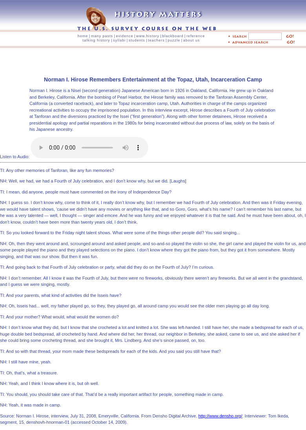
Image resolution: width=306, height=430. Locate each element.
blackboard (173, 36)
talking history (96, 40)
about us (191, 40)
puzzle (174, 40)
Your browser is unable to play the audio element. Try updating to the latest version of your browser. (89, 147)
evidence (124, 36)
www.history (147, 36)
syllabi (119, 40)
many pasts (102, 36)
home (83, 36)
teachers (156, 40)
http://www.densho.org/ (220, 416)
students (137, 40)
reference (195, 36)
